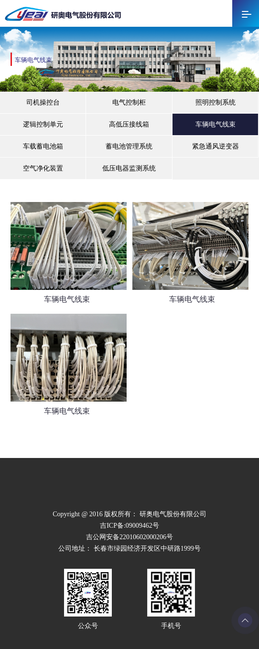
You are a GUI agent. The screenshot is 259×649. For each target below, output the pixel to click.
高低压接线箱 (129, 124)
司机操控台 (43, 102)
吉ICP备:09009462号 (129, 525)
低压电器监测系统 (129, 168)
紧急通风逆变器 (215, 146)
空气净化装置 (43, 168)
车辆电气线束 (215, 124)
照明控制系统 (215, 102)
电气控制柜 (129, 102)
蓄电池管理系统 (129, 146)
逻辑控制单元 (43, 124)
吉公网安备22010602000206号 (129, 537)
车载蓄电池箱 (43, 146)
